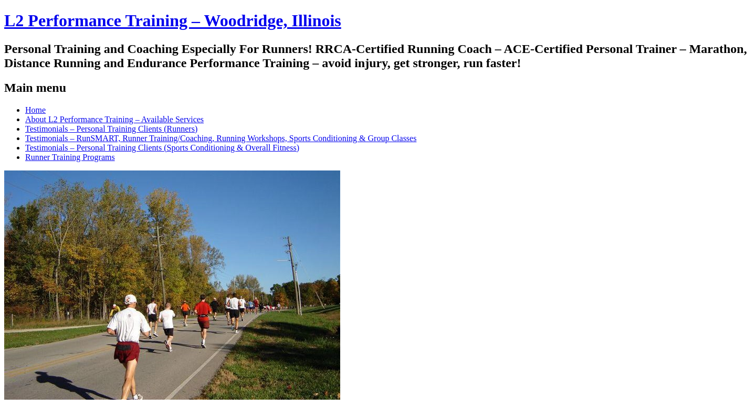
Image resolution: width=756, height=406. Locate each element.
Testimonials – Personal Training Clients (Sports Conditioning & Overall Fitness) (162, 147)
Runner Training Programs (70, 157)
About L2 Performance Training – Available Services (114, 119)
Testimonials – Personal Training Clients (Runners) (111, 128)
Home (35, 109)
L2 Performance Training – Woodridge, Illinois (172, 20)
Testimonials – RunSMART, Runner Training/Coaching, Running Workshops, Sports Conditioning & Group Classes (220, 138)
